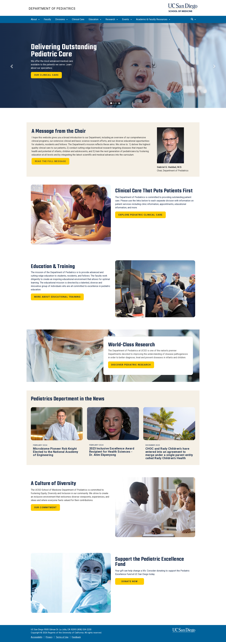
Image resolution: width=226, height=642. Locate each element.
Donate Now (130, 581)
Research (112, 19)
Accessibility (36, 637)
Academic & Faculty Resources (153, 19)
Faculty (47, 19)
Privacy (49, 637)
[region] (113, 65)
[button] (11, 65)
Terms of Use (62, 637)
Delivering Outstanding (64, 50)
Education (95, 19)
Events (127, 19)
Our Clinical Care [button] (46, 75)
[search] (193, 19)
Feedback (76, 637)
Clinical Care (78, 19)
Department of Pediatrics (52, 8)
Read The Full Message (50, 161)
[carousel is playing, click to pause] (119, 103)
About (35, 19)
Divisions (61, 19)
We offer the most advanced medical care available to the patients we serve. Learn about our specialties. (52, 64)
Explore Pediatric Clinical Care (140, 215)
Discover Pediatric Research (131, 364)
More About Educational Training (57, 297)
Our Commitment (45, 507)
